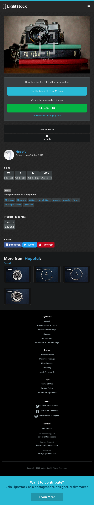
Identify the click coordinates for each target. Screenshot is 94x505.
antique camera (13, 204)
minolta (28, 204)
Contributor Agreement (47, 392)
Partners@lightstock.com (47, 445)
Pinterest (46, 245)
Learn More (47, 497)
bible (32, 200)
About (47, 321)
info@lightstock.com (47, 436)
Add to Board (47, 128)
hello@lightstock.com (47, 453)
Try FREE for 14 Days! (47, 329)
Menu (88, 6)
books (66, 200)
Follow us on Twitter (49, 405)
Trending (47, 367)
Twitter (30, 245)
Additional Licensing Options (47, 115)
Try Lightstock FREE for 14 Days (47, 91)
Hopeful (21, 151)
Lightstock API (47, 338)
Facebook (12, 245)
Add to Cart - (47, 108)
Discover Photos (47, 354)
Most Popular (47, 363)
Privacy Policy (47, 388)
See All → (9, 263)
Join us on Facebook (49, 410)
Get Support (47, 428)
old (76, 200)
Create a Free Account (47, 325)
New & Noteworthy (47, 371)
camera (21, 200)
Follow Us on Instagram (49, 415)
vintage (9, 200)
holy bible (44, 200)
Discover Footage (47, 358)
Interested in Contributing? (47, 342)
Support (47, 334)
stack (56, 200)
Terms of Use (47, 383)
